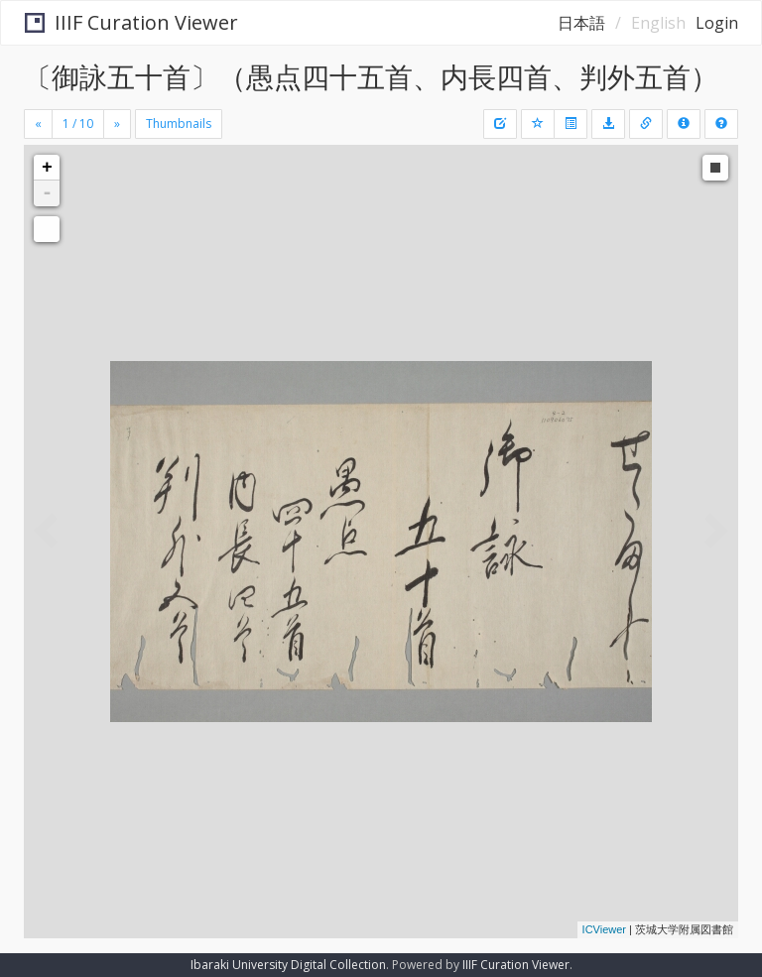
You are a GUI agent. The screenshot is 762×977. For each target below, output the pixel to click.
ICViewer (604, 929)
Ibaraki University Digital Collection (288, 964)
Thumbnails (178, 123)
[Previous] (38, 124)
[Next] (117, 124)
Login (717, 23)
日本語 (581, 23)
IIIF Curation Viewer (131, 22)
